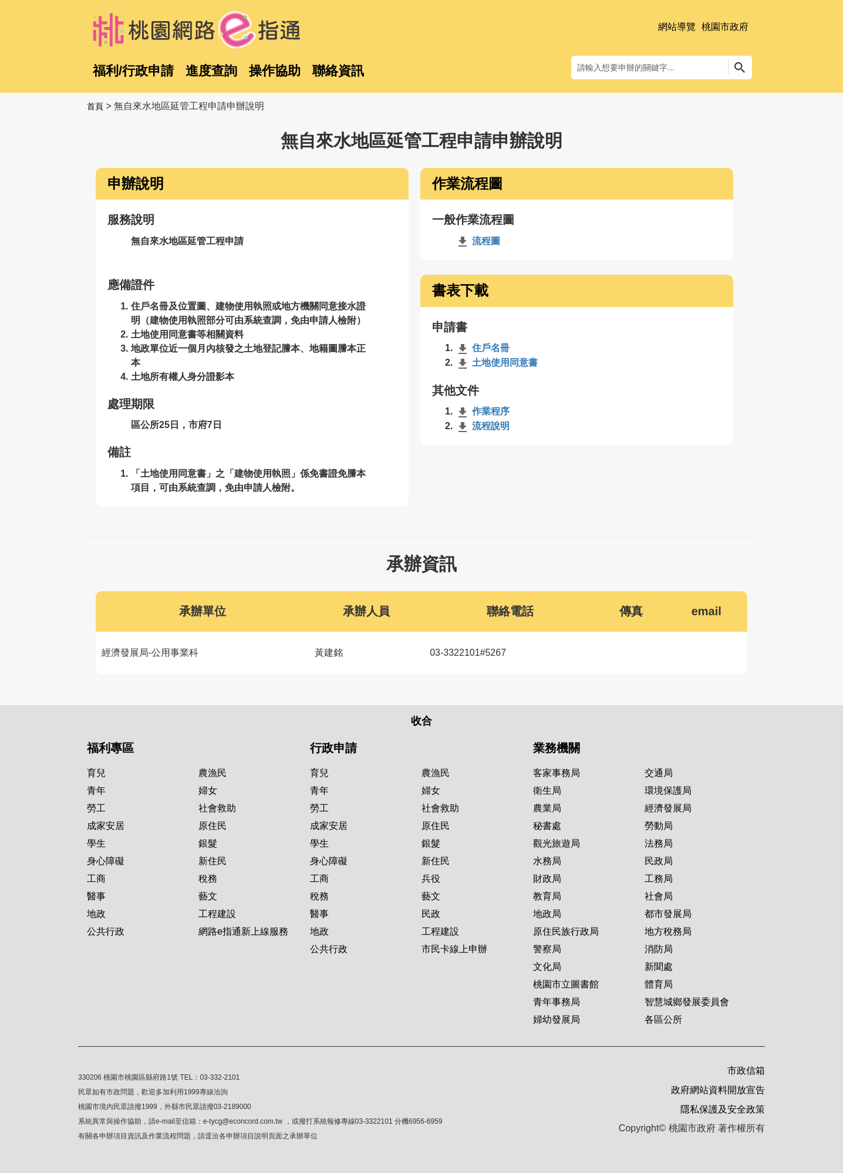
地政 (96, 914)
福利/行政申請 (133, 70)
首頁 (95, 106)
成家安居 (105, 826)
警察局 (547, 949)
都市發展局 (668, 914)
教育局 (547, 896)
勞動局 (659, 826)
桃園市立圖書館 (566, 984)
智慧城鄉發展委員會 (687, 1002)
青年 (96, 791)
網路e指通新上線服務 (243, 931)
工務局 (659, 879)
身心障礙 (105, 861)
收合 (421, 721)
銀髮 (207, 843)
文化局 (547, 967)
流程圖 (478, 241)
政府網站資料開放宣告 (718, 1090)
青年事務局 (556, 1002)
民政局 (659, 861)
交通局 (659, 773)
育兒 (96, 773)
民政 (431, 914)
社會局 (659, 896)
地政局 (547, 914)
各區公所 (663, 1019)
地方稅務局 (668, 931)
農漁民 (212, 773)
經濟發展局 (668, 808)
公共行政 (105, 931)
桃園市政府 (725, 27)
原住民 (212, 826)
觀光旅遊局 (556, 843)
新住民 (212, 861)
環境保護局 (668, 791)
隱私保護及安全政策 (722, 1109)
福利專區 (110, 747)
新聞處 (659, 967)
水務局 (547, 861)
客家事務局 (556, 773)
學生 (96, 843)
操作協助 (275, 70)
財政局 (547, 879)
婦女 (207, 791)
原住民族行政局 (566, 931)
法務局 (659, 843)
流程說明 (483, 426)
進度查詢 (211, 70)
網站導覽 (677, 27)
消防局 (659, 949)
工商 (96, 879)
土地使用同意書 (497, 363)
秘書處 (547, 826)
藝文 (207, 896)
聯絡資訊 (338, 70)
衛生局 (547, 791)
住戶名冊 (483, 348)
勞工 (96, 808)
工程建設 (217, 914)
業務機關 (556, 747)
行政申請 (333, 747)
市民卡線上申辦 (454, 949)
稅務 (207, 879)
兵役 (431, 879)
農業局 (547, 808)
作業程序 (483, 411)
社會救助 (217, 808)
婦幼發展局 (556, 1019)
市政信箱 (746, 1071)
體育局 (659, 984)
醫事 (96, 896)
